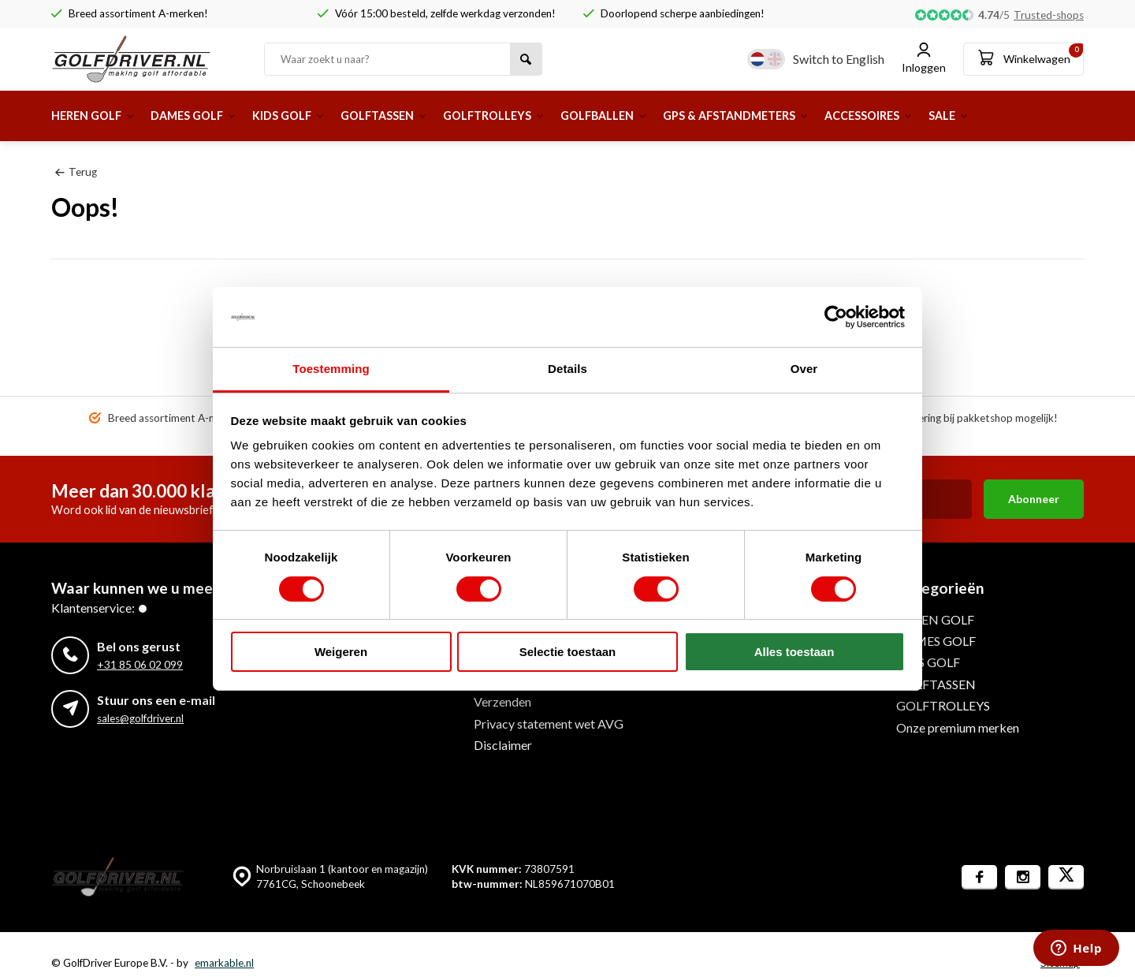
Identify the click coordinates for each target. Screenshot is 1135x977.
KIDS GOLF (312, 115)
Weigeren (340, 651)
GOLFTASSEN (416, 115)
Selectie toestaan (567, 651)
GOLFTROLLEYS (537, 115)
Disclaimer (503, 744)
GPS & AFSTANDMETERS (804, 115)
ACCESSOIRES (950, 115)
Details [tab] (567, 368)
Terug (76, 172)
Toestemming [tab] (331, 368)
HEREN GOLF (97, 115)
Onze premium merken (957, 727)
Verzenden (502, 701)
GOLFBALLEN (659, 115)
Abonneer (1033, 498)
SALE (1037, 115)
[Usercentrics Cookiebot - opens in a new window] (836, 317)
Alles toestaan (794, 651)
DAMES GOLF (208, 115)
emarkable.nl (224, 962)
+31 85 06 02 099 (140, 664)
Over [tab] (804, 368)
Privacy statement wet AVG (548, 723)
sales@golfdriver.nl (140, 718)
